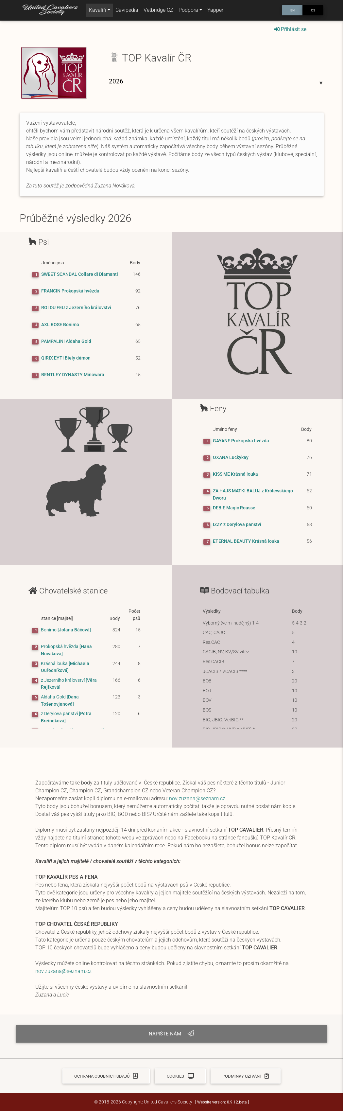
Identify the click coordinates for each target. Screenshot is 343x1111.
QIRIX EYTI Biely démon (66, 358)
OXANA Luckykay (231, 457)
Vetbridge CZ (158, 11)
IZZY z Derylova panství (237, 524)
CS (313, 11)
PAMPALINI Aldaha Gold (66, 341)
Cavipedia (126, 11)
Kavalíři (97, 11)
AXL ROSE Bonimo (60, 324)
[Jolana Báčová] (66, 630)
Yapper (215, 11)
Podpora (188, 11)
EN (292, 11)
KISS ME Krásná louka (235, 474)
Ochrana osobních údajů (106, 1076)
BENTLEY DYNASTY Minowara (72, 375)
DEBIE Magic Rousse (234, 508)
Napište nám (171, 1034)
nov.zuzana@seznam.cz (197, 798)
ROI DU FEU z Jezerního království (76, 307)
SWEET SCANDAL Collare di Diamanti (79, 274)
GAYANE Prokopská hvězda (241, 441)
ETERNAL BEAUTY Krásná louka (246, 541)
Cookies (180, 1076)
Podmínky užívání (245, 1076)
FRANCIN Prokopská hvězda (70, 291)
